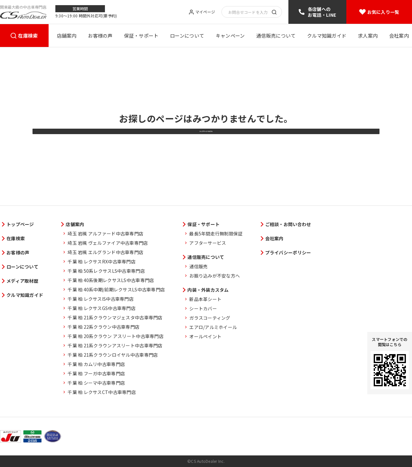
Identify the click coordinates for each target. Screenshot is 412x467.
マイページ (205, 12)
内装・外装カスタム (208, 290)
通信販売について (275, 35)
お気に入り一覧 (383, 12)
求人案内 (368, 35)
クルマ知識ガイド (326, 35)
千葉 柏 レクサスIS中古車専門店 (101, 299)
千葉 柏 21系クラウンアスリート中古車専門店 (115, 345)
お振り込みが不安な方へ (214, 275)
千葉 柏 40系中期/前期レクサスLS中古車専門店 (116, 289)
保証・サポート (141, 35)
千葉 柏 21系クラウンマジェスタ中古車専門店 (115, 317)
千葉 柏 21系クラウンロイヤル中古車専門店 (113, 355)
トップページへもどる (206, 152)
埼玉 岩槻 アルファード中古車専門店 (105, 233)
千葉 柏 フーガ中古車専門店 (96, 373)
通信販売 (198, 266)
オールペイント (205, 336)
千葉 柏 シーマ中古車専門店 (96, 382)
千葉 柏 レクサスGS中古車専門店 (102, 308)
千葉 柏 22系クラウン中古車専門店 (103, 327)
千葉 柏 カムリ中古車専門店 (96, 364)
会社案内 (399, 35)
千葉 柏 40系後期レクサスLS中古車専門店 (111, 280)
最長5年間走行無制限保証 (215, 233)
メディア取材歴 (22, 281)
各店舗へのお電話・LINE (322, 12)
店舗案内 (67, 35)
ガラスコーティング (209, 318)
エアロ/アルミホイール (213, 327)
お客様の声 (100, 35)
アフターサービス (207, 243)
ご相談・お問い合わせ (288, 224)
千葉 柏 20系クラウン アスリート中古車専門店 (116, 336)
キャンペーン (230, 35)
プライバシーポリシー (288, 252)
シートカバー (203, 308)
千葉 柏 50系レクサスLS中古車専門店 (106, 271)
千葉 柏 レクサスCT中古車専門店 (102, 392)
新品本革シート (205, 299)
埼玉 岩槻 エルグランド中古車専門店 (105, 252)
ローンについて (187, 35)
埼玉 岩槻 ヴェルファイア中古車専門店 (108, 243)
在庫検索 (28, 35)
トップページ (20, 224)
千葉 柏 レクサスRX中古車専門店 (102, 261)
